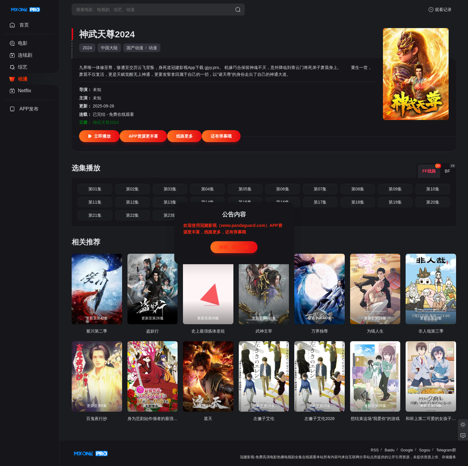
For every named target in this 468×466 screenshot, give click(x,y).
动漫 (153, 47)
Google (407, 450)
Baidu (390, 450)
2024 (87, 47)
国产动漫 (135, 47)
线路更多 (184, 136)
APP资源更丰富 (143, 136)
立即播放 (99, 136)
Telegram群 (446, 450)
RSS (375, 450)
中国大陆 (109, 47)
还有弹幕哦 (221, 136)
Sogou (424, 450)
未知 (97, 89)
